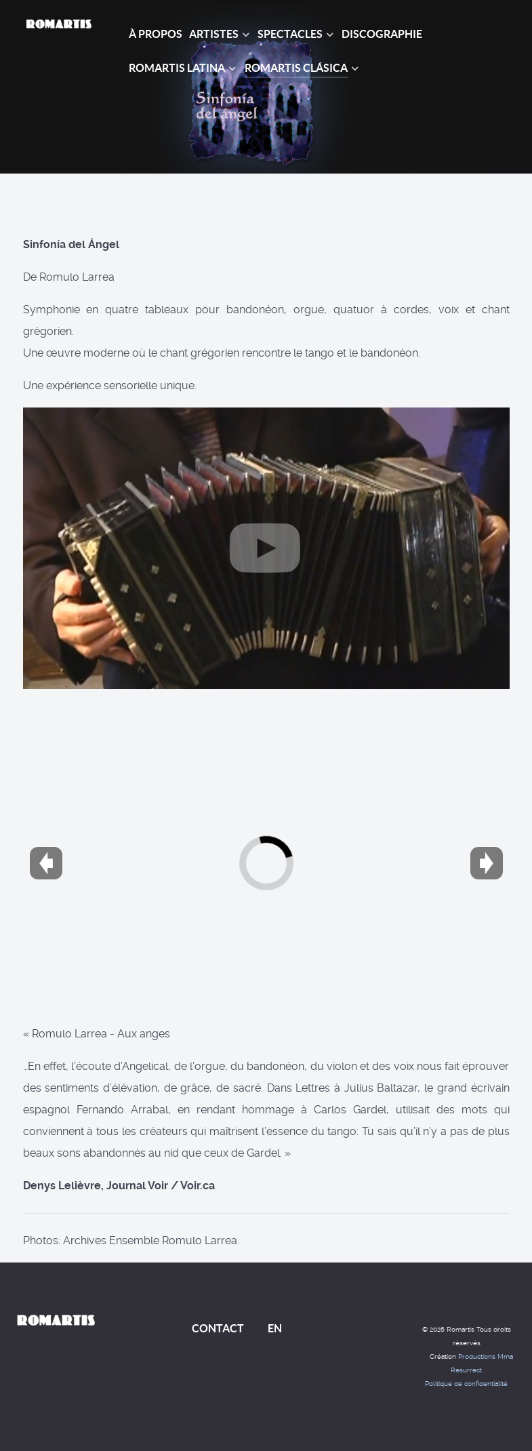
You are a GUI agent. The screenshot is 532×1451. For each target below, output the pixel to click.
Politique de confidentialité (466, 1383)
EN (275, 1328)
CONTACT (218, 1328)
